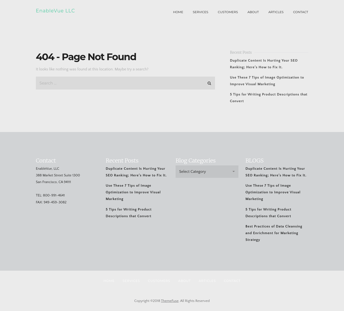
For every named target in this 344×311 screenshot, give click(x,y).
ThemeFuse (170, 301)
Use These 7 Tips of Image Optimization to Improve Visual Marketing (133, 192)
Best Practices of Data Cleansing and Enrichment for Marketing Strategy (274, 233)
